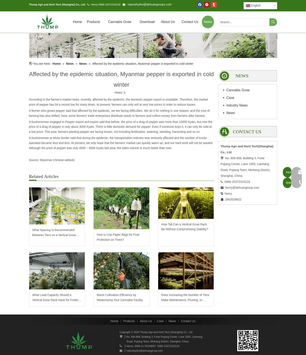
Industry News (237, 105)
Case (230, 98)
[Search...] (244, 22)
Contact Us (188, 321)
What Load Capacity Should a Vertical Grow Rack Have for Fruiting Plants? (56, 298)
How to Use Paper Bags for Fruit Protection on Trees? (118, 237)
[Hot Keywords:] (273, 22)
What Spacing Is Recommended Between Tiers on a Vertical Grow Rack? (54, 233)
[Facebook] (200, 4)
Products (129, 321)
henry (228, 193)
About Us (146, 321)
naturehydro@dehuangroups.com (150, 4)
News (231, 113)
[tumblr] (214, 4)
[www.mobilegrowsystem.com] (247, 340)
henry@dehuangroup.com (242, 187)
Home (114, 321)
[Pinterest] (206, 4)
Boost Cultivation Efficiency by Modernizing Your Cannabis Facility (120, 297)
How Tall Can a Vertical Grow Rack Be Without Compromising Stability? (184, 227)
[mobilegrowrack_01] (153, 45)
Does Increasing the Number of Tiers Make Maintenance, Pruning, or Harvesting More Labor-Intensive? (185, 298)
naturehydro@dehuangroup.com (144, 350)
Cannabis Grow (238, 90)
